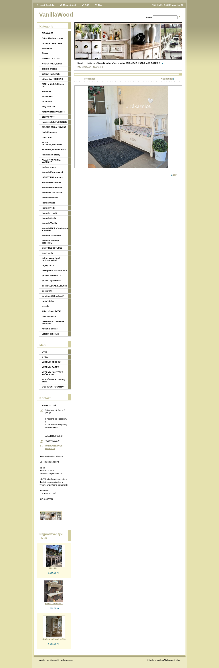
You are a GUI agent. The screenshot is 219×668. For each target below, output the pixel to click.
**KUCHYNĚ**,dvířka (52, 64)
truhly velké (47, 253)
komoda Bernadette (51, 182)
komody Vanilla (49, 223)
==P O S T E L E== (51, 59)
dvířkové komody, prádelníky (50, 242)
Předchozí (89, 79)
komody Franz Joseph (53, 172)
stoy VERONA (49, 107)
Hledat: (148, 18)
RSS (87, 5)
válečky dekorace (50, 334)
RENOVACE (48, 33)
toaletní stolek (49, 167)
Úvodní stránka (47, 5)
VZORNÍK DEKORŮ (51, 362)
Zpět (175, 175)
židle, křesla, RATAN (52, 311)
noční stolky (48, 301)
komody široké (49, 218)
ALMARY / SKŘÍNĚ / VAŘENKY (51, 161)
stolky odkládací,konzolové (52, 143)
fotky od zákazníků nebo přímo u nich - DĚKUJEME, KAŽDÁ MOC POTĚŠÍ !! (123, 63)
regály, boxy (48, 265)
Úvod (80, 63)
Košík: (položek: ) (170, 5)
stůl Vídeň (47, 101)
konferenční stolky (51, 155)
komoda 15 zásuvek (51, 235)
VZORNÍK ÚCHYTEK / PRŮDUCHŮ (52, 373)
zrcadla (45, 306)
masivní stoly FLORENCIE (54, 122)
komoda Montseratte (52, 187)
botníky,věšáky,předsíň (53, 296)
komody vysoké (49, 213)
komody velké (49, 208)
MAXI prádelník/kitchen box (53, 85)
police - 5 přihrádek (51, 281)
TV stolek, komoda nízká (54, 150)
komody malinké (50, 198)
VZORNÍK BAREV (50, 367)
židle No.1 (54, 568)
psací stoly (47, 137)
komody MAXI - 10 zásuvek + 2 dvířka (55, 229)
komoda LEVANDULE (52, 192)
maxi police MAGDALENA (54, 270)
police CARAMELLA (51, 275)
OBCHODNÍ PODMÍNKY (53, 387)
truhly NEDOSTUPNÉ (52, 248)
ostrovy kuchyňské (51, 74)
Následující (167, 79)
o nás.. (45, 357)
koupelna (46, 91)
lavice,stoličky (49, 316)
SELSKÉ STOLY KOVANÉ (54, 127)
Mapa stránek (69, 5)
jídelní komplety (50, 132)
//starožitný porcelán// (52, 38)
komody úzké (48, 203)
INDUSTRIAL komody (52, 177)
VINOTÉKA (47, 48)
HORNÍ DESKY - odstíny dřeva (53, 380)
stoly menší (47, 96)
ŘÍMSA (45, 53)
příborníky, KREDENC (52, 79)
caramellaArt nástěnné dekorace (53, 322)
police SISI (47, 291)
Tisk (100, 5)
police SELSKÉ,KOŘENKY (54, 286)
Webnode (168, 660)
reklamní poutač (50, 329)
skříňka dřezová (50, 69)
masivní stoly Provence (53, 112)
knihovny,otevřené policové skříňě (51, 259)
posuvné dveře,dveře (52, 43)
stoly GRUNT (48, 117)
